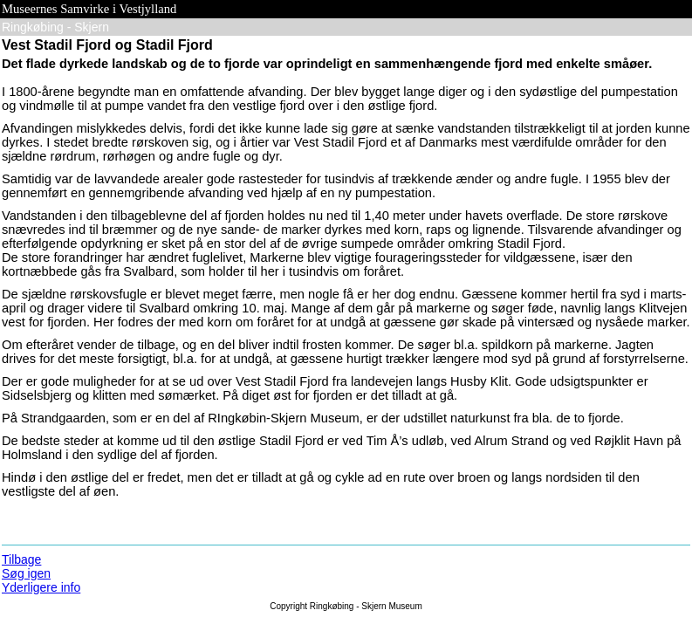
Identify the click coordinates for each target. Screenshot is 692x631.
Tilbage (21, 559)
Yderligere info (41, 587)
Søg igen (26, 573)
